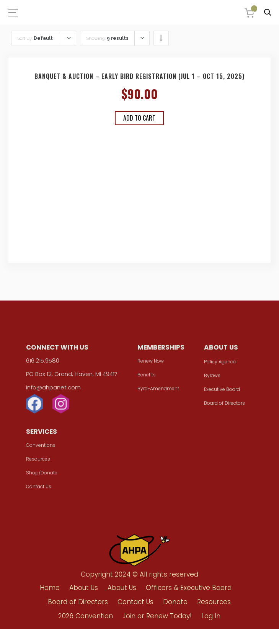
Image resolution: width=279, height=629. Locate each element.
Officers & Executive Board (189, 587)
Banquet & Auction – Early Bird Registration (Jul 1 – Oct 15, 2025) (139, 76)
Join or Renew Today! (157, 616)
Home (50, 587)
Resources (38, 461)
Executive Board (222, 391)
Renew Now (150, 363)
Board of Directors (224, 405)
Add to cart (139, 118)
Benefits (146, 377)
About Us (83, 587)
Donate (175, 601)
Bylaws (212, 377)
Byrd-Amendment (158, 390)
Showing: (107, 38)
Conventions (40, 447)
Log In (210, 616)
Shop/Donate (41, 475)
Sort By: (35, 38)
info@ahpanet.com (53, 390)
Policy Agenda (220, 364)
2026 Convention (85, 616)
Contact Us (38, 488)
